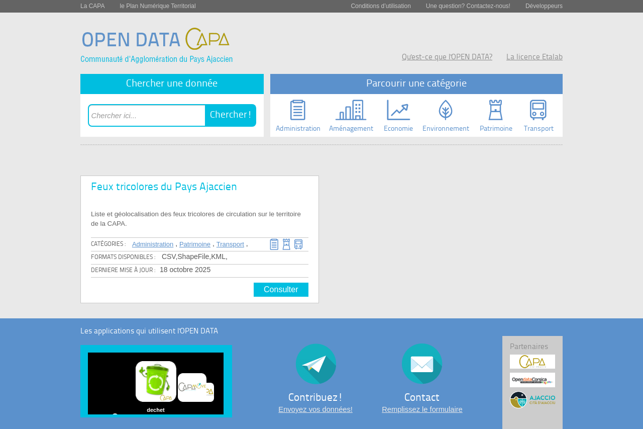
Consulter (281, 289)
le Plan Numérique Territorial (157, 6)
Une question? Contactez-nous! (468, 6)
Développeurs (544, 6)
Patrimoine (194, 244)
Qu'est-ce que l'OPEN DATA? (447, 57)
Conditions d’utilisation (380, 6)
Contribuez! (315, 398)
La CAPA (92, 6)
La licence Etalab (534, 57)
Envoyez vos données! (315, 409)
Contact (422, 398)
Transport (230, 244)
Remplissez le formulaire (422, 409)
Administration (152, 244)
